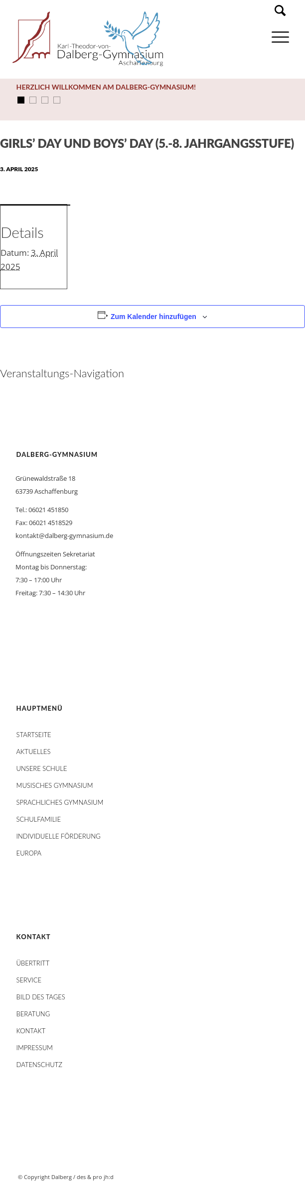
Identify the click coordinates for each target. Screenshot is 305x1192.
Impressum (34, 1048)
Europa (29, 853)
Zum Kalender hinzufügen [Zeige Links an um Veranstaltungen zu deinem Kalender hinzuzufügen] (153, 317)
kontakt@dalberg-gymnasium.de (64, 535)
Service (28, 980)
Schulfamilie (38, 819)
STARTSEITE (33, 735)
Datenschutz (39, 1065)
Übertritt (33, 963)
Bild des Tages (40, 997)
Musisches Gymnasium (54, 785)
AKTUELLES (33, 752)
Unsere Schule (41, 768)
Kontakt (31, 1031)
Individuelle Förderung (58, 836)
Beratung (33, 1014)
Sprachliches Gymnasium (60, 802)
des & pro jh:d (95, 1177)
